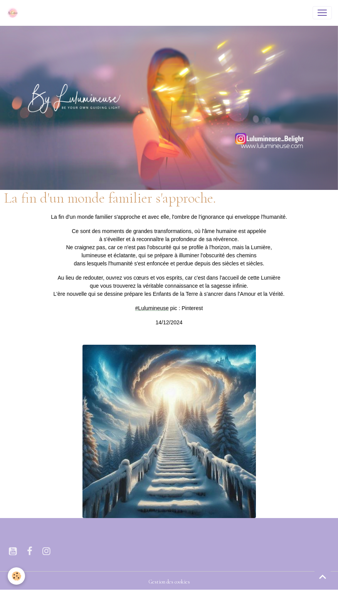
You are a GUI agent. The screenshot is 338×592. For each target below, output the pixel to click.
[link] (152, 308)
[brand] (14, 12)
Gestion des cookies (169, 582)
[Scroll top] (322, 576)
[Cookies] (16, 576)
